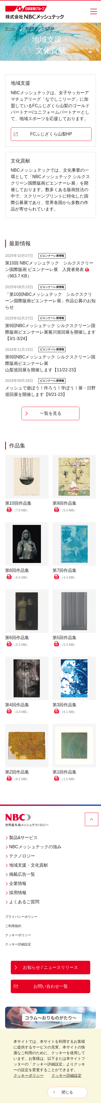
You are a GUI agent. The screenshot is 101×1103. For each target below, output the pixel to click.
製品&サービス (21, 837)
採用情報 (15, 892)
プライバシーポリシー (21, 917)
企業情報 (15, 883)
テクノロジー (20, 856)
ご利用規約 (13, 926)
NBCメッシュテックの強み (33, 846)
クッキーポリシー (18, 935)
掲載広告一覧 (20, 874)
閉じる (67, 1092)
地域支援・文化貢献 (26, 865)
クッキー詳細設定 (18, 944)
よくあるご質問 (22, 902)
